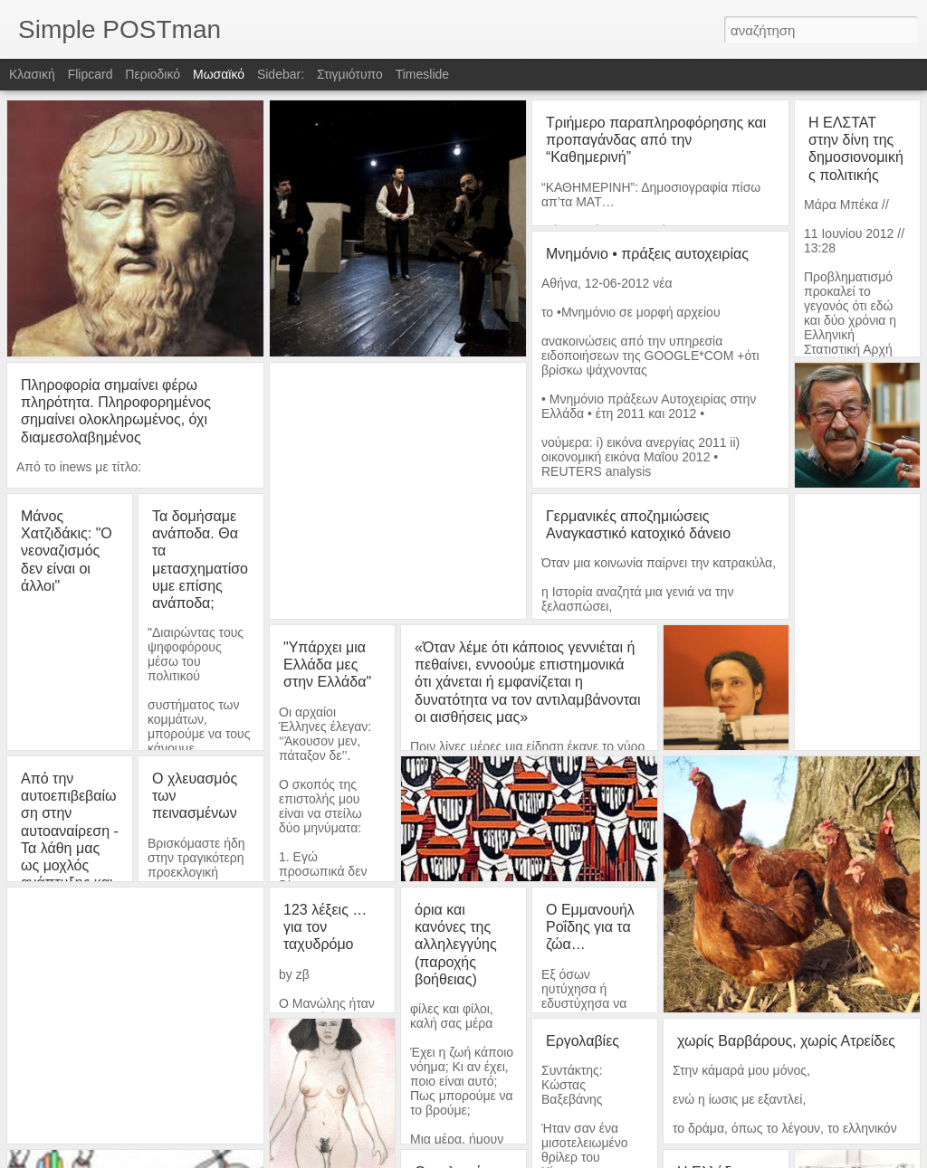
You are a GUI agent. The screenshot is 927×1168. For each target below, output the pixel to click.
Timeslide (422, 74)
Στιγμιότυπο (350, 74)
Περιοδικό (152, 74)
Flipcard (90, 74)
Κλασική (32, 74)
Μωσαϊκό (218, 74)
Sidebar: (280, 74)
